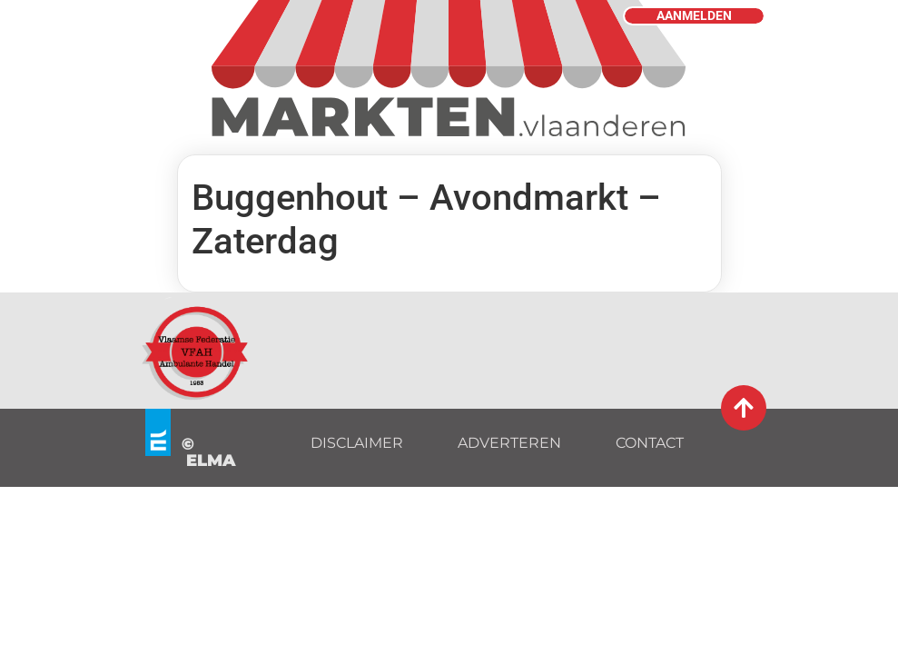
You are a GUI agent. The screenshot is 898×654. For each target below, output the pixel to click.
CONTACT (650, 442)
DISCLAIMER (357, 442)
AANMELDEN (694, 16)
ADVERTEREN (509, 442)
